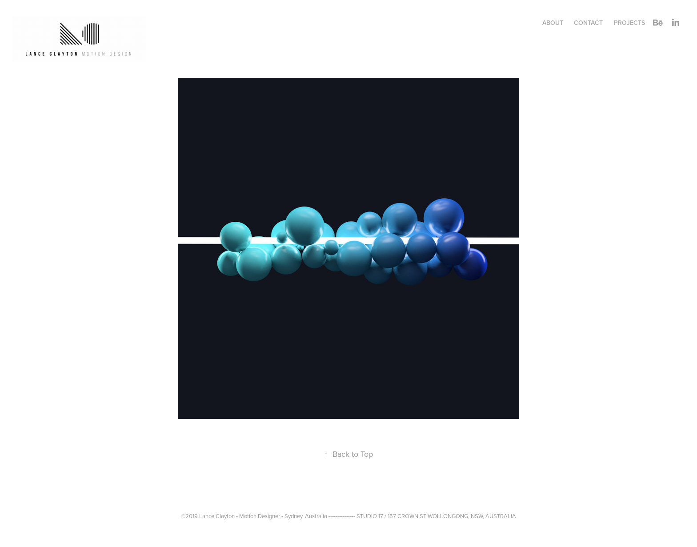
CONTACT (588, 22)
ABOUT (552, 22)
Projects (629, 22)
